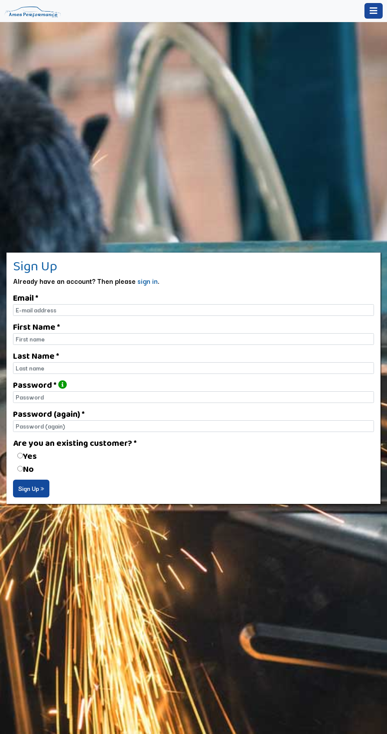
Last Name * (36, 355)
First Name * (36, 326)
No (28, 468)
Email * (25, 297)
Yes (30, 455)
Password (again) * (49, 413)
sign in (147, 281)
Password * (40, 384)
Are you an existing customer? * (75, 442)
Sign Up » (31, 488)
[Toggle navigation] (373, 11)
